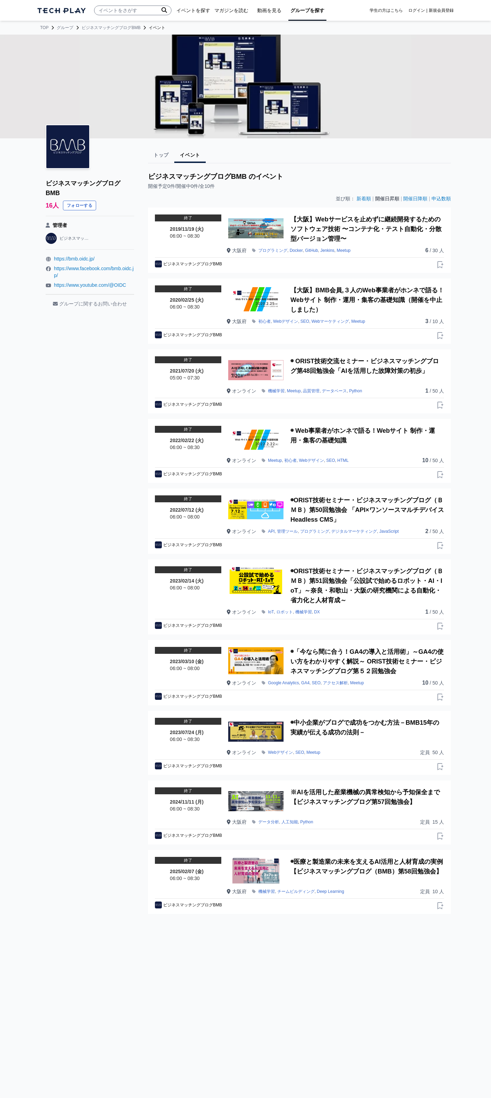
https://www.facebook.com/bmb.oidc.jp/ (93, 272)
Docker (296, 250)
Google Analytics (283, 682)
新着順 (363, 198)
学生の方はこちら (386, 10)
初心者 (264, 321)
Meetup (344, 250)
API (271, 531)
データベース (334, 390)
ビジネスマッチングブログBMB (111, 27)
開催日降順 (415, 198)
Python (355, 390)
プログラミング (272, 250)
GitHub (311, 250)
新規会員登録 (441, 10)
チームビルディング (296, 891)
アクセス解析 (335, 682)
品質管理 (311, 390)
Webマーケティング (330, 321)
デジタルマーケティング (354, 531)
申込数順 (441, 198)
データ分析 (268, 822)
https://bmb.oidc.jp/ (74, 259)
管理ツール (287, 531)
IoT (271, 612)
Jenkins (327, 250)
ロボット (284, 612)
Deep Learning (330, 891)
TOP (44, 27)
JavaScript (389, 531)
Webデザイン (285, 321)
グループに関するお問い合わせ (90, 303)
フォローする (79, 205)
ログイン (416, 10)
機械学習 (276, 390)
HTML (343, 460)
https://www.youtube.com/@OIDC (90, 285)
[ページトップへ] (61, 10)
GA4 (305, 682)
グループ (65, 27)
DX (317, 612)
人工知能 (289, 822)
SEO (304, 321)
